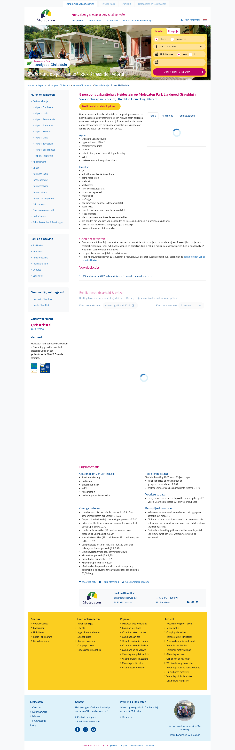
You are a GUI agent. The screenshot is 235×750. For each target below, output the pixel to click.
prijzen (124, 745)
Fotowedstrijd (39, 720)
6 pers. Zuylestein (44, 143)
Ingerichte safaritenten (89, 632)
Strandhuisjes (84, 636)
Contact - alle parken (87, 717)
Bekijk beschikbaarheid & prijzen (98, 106)
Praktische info (40, 263)
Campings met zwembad (178, 649)
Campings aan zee (131, 636)
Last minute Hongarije (177, 680)
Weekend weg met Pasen (179, 623)
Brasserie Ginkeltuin (43, 299)
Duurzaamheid (39, 711)
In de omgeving (40, 257)
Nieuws (36, 716)
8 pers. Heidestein (44, 155)
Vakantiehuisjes (85, 623)
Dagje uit (126, 3)
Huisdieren (38, 632)
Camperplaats (40, 192)
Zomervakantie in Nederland (180, 641)
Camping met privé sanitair (135, 654)
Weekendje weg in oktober (179, 663)
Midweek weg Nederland (134, 623)
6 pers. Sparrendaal (45, 149)
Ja (195, 54)
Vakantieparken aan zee (134, 632)
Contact (37, 269)
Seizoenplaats (39, 204)
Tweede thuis (108, 3)
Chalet (36, 167)
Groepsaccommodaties (89, 649)
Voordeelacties (40, 623)
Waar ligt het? (87, 581)
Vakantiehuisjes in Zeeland (135, 658)
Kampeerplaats (40, 186)
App (34, 725)
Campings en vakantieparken (80, 3)
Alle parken (77, 20)
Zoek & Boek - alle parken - (178, 71)
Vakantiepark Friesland (133, 667)
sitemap (150, 745)
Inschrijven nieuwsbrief (88, 721)
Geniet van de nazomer (178, 658)
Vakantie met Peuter (176, 645)
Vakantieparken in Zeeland (135, 645)
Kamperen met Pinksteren (179, 636)
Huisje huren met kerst (177, 672)
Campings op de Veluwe (134, 649)
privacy (113, 745)
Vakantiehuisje (40, 101)
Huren (163, 39)
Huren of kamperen (43, 94)
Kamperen (180, 39)
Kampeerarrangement (44, 198)
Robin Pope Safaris (42, 636)
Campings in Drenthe (132, 663)
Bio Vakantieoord (41, 641)
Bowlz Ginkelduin (41, 305)
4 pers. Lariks (41, 113)
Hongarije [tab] (173, 31)
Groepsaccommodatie (44, 210)
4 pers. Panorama (44, 125)
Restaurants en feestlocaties (152, 3)
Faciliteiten (38, 245)
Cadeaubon (39, 628)
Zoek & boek (94, 20)
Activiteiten (38, 251)
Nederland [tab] (159, 31)
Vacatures (38, 275)
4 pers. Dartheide (44, 107)
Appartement (39, 161)
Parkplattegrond (109, 581)
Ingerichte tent (40, 180)
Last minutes (112, 20)
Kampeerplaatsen (86, 641)
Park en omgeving (42, 238)
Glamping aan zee (175, 654)
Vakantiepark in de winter (179, 676)
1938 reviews (37, 328)
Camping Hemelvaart (177, 632)
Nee (184, 54)
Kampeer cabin (40, 173)
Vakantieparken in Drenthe (135, 641)
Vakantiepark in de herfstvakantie (183, 667)
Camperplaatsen (86, 645)
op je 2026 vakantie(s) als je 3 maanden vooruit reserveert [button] (118, 276)
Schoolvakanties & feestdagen (138, 20)
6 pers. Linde (41, 137)
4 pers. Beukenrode (45, 119)
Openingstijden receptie (135, 581)
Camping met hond (131, 628)
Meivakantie (172, 628)
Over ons (36, 707)
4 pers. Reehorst (43, 131)
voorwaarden (137, 745)
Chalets (81, 628)
